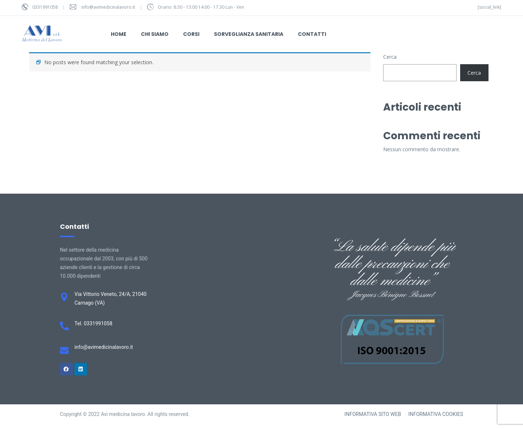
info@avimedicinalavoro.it (108, 7)
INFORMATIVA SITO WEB (372, 414)
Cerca (390, 56)
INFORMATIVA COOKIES (435, 414)
